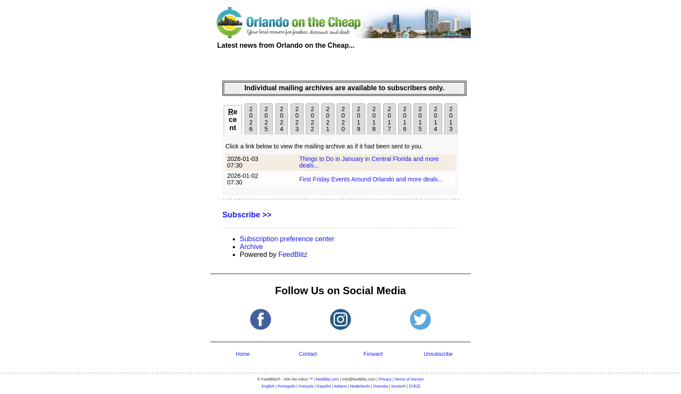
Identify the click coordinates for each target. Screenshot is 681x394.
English (267, 386)
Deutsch (398, 386)
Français (306, 386)
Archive (251, 246)
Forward (373, 354)
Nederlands (360, 386)
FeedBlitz (292, 254)
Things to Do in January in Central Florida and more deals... (369, 162)
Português (286, 386)
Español (324, 386)
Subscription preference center (287, 239)
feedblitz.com (327, 379)
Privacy (385, 379)
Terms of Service (409, 379)
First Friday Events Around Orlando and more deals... (371, 179)
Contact (308, 354)
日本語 (414, 386)
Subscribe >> (246, 214)
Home (243, 354)
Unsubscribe (438, 354)
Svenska (380, 386)
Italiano (340, 386)
